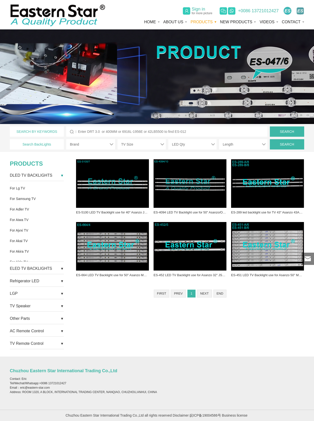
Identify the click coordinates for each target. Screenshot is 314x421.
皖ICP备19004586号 (205, 415)
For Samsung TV (23, 199)
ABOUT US (173, 22)
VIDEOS (267, 22)
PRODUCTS (202, 22)
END (220, 293)
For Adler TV (19, 209)
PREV (178, 293)
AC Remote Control (27, 331)
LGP (14, 293)
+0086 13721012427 (258, 10)
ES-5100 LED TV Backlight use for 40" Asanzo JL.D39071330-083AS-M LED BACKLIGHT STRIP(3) (147, 212)
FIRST (161, 293)
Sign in (202, 11)
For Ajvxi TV (19, 230)
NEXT (204, 293)
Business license (235, 415)
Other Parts (20, 318)
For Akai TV (19, 241)
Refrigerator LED (24, 281)
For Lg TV (17, 188)
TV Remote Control (26, 343)
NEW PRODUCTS (236, 22)
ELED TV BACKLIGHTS (31, 268)
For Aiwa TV (19, 220)
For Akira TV (19, 251)
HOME (150, 22)
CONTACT (291, 22)
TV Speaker (20, 306)
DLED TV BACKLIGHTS (31, 175)
